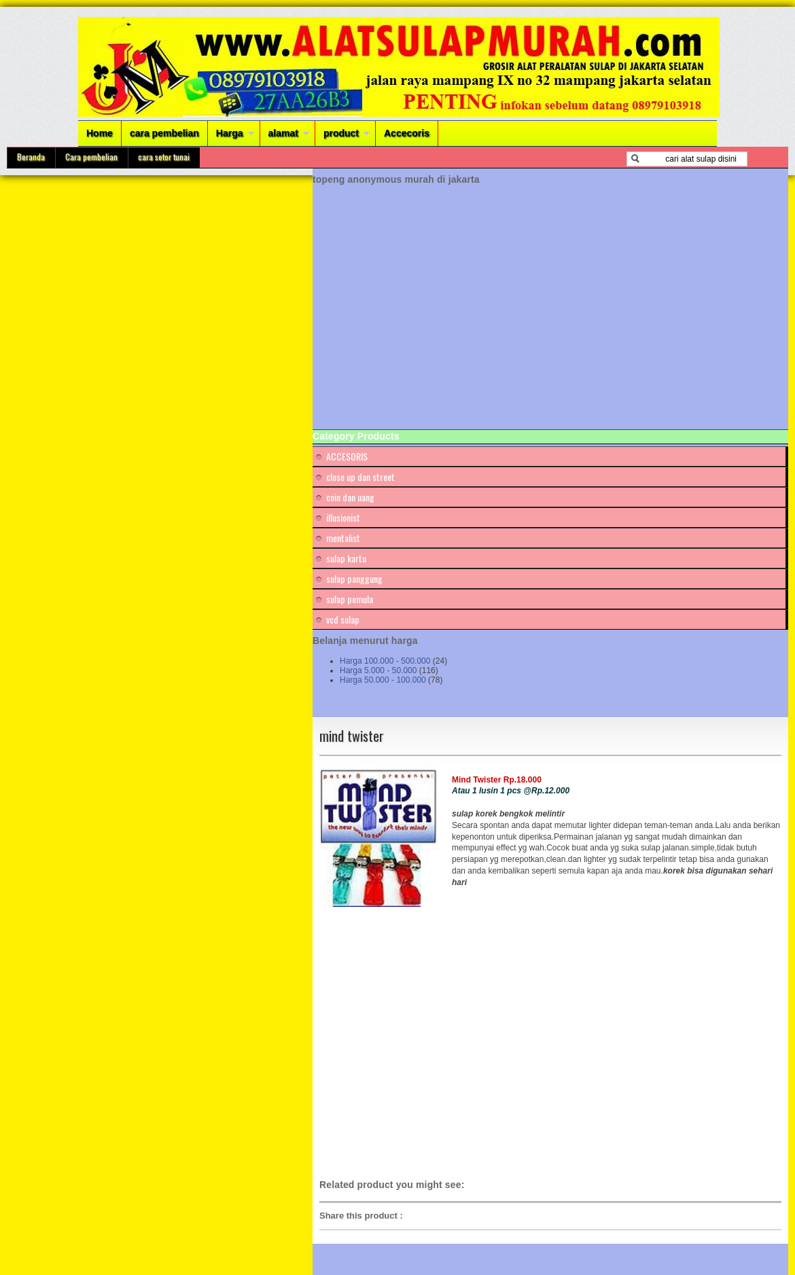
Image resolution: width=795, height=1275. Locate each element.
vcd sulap (342, 619)
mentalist (343, 538)
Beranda (31, 156)
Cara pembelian (91, 156)
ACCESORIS (347, 456)
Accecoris (406, 133)
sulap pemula (349, 599)
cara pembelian (164, 133)
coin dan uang (350, 497)
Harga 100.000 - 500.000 (385, 661)
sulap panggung (354, 578)
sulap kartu (346, 558)
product (341, 133)
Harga (229, 133)
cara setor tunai (164, 156)
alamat (283, 133)
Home (99, 133)
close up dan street (360, 476)
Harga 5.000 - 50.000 (378, 670)
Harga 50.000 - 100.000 (383, 680)
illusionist (343, 517)
